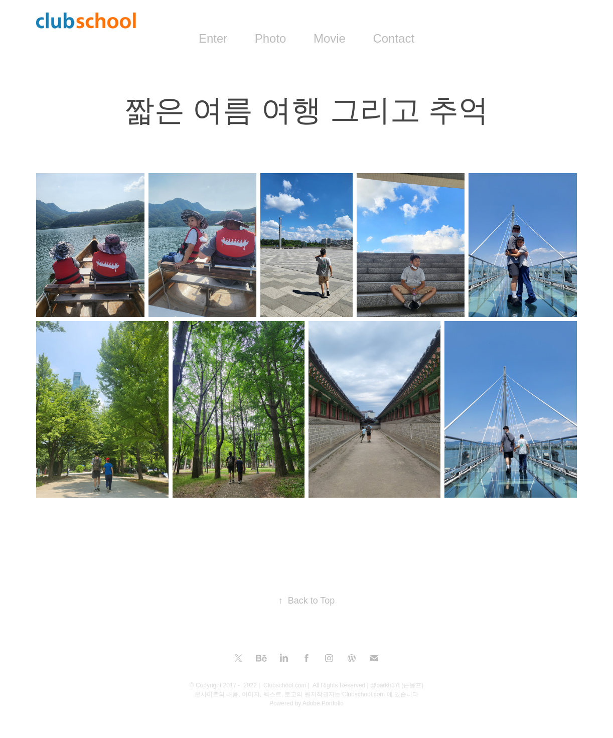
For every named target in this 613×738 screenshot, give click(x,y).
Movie (330, 38)
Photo (270, 38)
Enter (213, 38)
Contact (393, 38)
